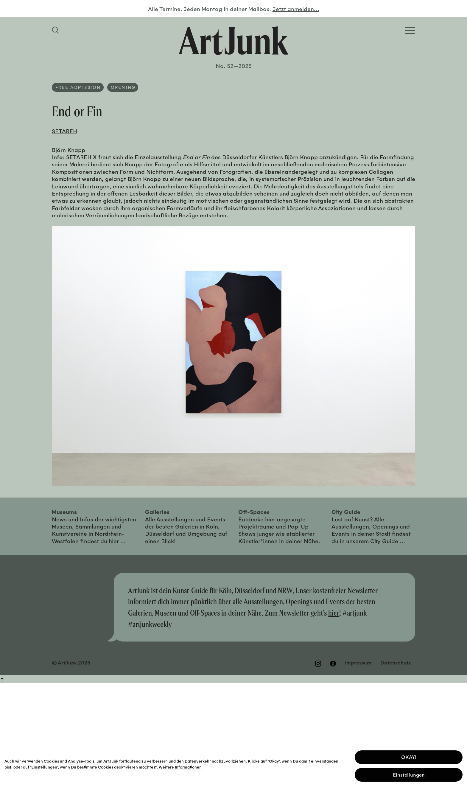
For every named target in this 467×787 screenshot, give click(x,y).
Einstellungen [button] (409, 773)
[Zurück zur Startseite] (233, 40)
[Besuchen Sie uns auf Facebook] (333, 663)
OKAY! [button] (408, 756)
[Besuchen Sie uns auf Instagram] (318, 663)
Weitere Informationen (180, 765)
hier (333, 613)
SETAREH (64, 130)
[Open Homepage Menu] (410, 30)
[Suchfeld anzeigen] (56, 30)
